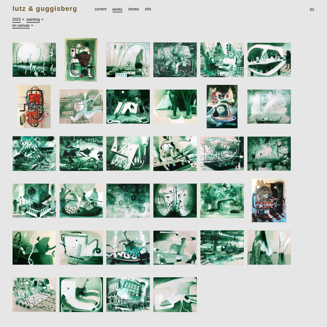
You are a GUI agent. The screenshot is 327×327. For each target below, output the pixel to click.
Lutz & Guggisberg (45, 9)
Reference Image (312, 10)
